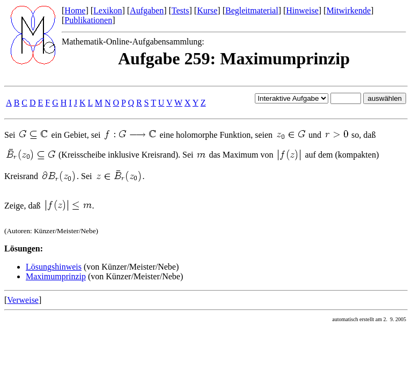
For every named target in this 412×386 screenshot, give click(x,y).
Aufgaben (147, 10)
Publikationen (88, 20)
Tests (180, 10)
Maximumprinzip (56, 276)
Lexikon (107, 10)
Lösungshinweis (54, 266)
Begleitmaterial (251, 10)
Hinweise (302, 10)
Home (74, 10)
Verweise (23, 300)
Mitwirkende (348, 10)
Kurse (207, 10)
